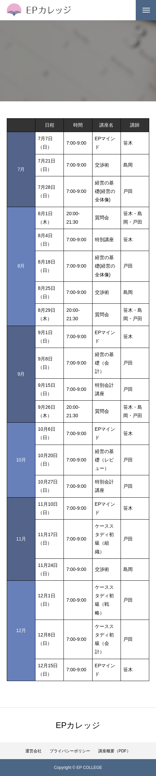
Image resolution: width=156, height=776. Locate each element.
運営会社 (33, 751)
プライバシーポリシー (70, 751)
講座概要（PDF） (114, 751)
